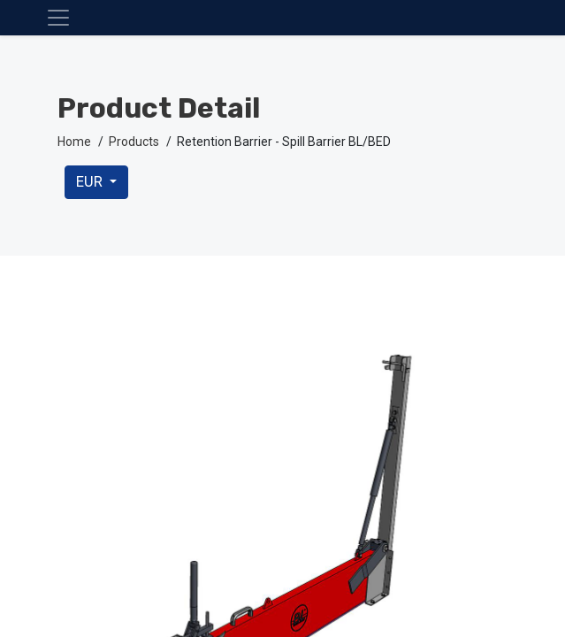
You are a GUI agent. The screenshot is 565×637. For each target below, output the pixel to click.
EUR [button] (91, 181)
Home (74, 141)
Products (134, 141)
